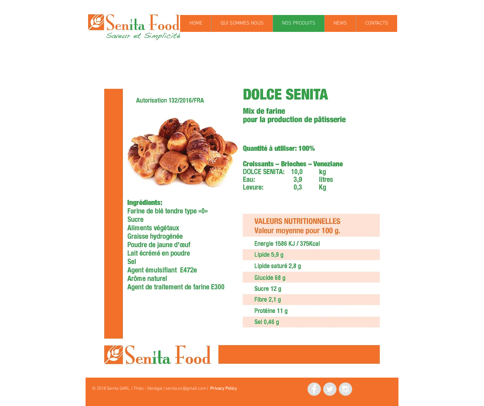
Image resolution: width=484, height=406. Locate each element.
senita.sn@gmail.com (185, 388)
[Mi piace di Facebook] (276, 388)
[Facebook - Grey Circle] (314, 389)
